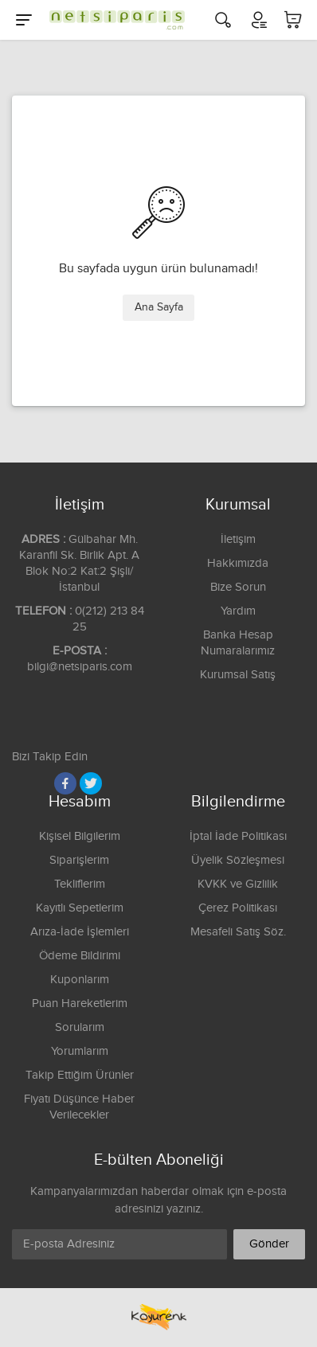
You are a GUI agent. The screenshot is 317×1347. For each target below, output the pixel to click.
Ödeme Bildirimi (79, 955)
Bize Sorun (238, 587)
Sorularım (79, 1027)
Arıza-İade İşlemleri (79, 932)
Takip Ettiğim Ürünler (79, 1075)
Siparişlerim (79, 860)
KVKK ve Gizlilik (238, 884)
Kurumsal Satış (238, 674)
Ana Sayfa (159, 307)
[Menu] (23, 20)
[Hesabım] (258, 20)
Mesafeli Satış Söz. (238, 932)
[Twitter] (91, 783)
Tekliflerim (79, 884)
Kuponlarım (79, 979)
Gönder (269, 1244)
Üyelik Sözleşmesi (237, 860)
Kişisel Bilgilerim (79, 836)
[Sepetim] (293, 20)
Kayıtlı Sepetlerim (79, 908)
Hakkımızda (237, 563)
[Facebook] (65, 783)
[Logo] (113, 20)
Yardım (238, 611)
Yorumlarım (79, 1051)
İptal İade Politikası (238, 836)
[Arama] (223, 20)
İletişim (238, 539)
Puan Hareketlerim (79, 1003)
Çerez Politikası (237, 908)
